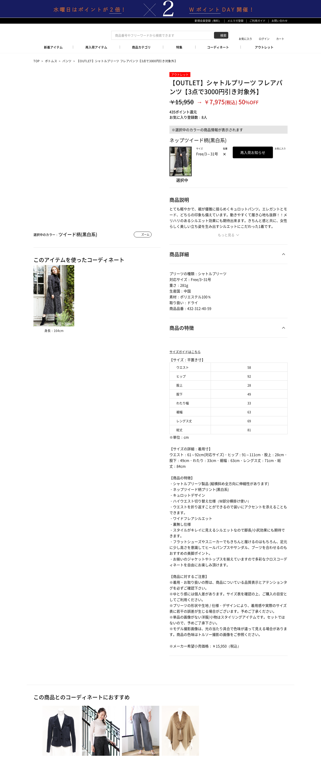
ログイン (264, 39)
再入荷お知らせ (252, 152)
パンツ (67, 61)
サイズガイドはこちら (185, 351)
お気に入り (245, 39)
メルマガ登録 (235, 21)
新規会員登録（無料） (208, 21)
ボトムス (51, 61)
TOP (36, 61)
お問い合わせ (280, 21)
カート (280, 39)
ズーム (145, 235)
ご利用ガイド (257, 21)
